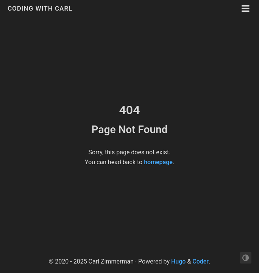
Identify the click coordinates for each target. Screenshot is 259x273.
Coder (200, 261)
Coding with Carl (40, 8)
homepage (158, 162)
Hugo (178, 261)
